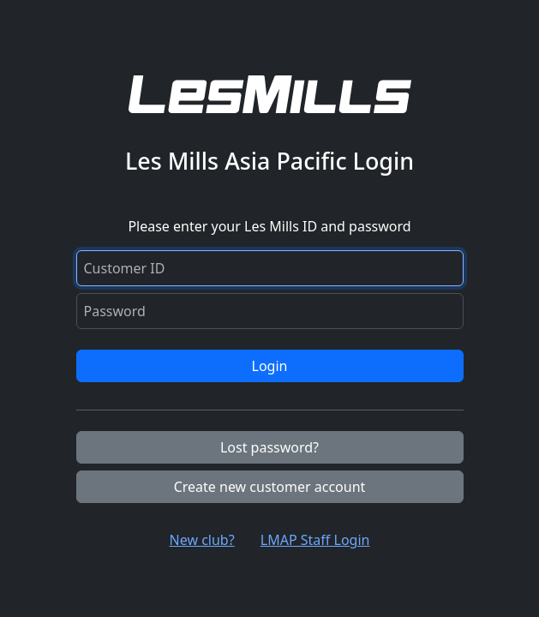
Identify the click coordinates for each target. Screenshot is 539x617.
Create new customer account (270, 486)
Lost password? (269, 447)
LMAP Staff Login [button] (315, 539)
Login (270, 365)
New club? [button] (202, 539)
